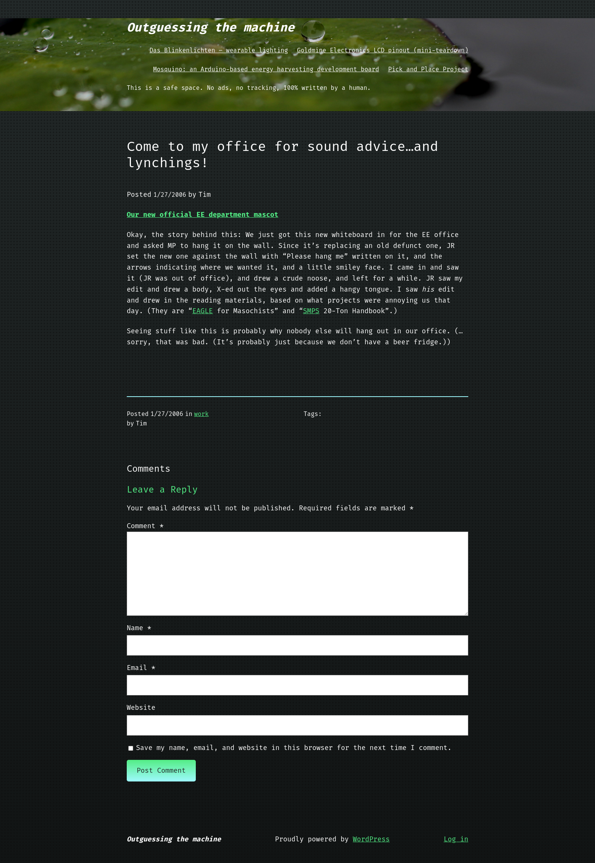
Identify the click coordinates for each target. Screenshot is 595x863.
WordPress (371, 839)
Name (139, 627)
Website (141, 707)
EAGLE (202, 310)
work (201, 414)
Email (141, 667)
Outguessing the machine (210, 27)
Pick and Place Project (428, 69)
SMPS (311, 310)
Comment (145, 525)
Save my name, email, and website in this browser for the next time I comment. (294, 747)
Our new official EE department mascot (203, 214)
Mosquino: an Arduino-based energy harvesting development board (266, 69)
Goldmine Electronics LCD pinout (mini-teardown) (382, 50)
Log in (456, 839)
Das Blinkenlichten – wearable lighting (219, 50)
